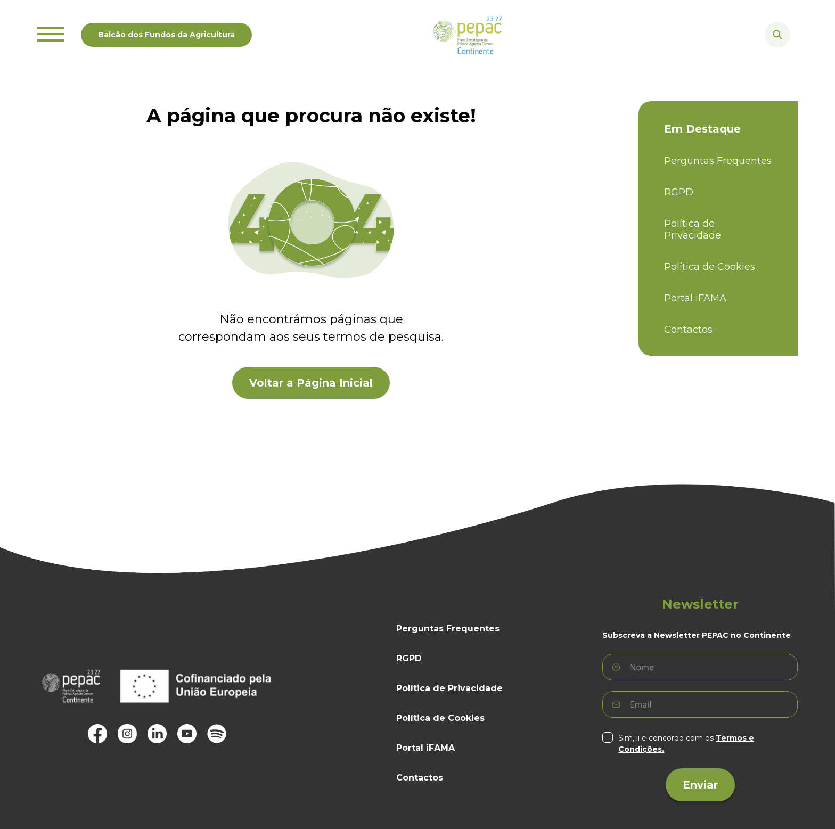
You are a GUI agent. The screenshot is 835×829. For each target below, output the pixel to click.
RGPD (678, 192)
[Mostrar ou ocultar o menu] (50, 35)
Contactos (688, 329)
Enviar (700, 784)
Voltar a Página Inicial (311, 382)
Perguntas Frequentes (718, 161)
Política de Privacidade (692, 229)
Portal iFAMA (695, 298)
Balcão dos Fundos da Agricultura (166, 34)
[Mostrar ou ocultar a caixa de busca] (777, 34)
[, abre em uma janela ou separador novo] (97, 733)
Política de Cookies (709, 267)
